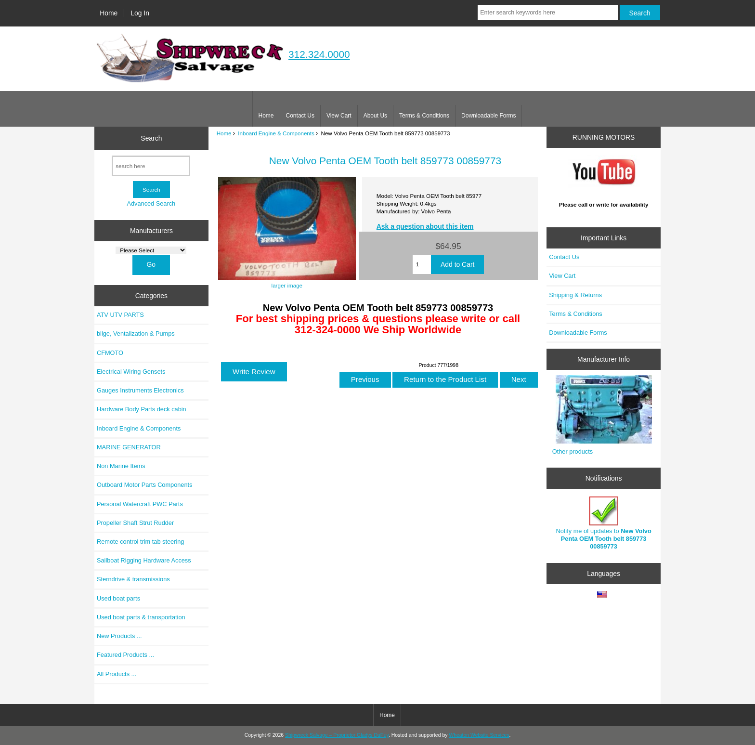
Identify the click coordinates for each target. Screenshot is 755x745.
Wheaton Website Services (479, 735)
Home (108, 13)
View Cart (338, 115)
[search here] (151, 166)
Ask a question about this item (425, 226)
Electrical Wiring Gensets (131, 371)
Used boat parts (118, 598)
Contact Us (300, 115)
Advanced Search (151, 203)
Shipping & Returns (575, 295)
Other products (572, 451)
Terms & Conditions (424, 115)
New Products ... (119, 636)
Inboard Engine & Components (276, 133)
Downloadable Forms (488, 115)
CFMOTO (110, 352)
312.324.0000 (319, 54)
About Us (375, 115)
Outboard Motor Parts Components (144, 484)
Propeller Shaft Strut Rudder (135, 522)
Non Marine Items (121, 466)
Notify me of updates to (603, 523)
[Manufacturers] (151, 250)
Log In (139, 13)
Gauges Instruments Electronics (140, 390)
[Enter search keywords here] (547, 12)
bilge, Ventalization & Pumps (136, 333)
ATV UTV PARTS (120, 314)
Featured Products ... (125, 654)
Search (151, 138)
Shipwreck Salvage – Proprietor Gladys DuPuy (337, 735)
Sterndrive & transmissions (133, 579)
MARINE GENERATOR (129, 447)
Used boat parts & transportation (141, 617)
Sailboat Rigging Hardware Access (144, 560)
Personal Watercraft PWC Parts (140, 504)
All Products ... (116, 674)
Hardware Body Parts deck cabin (141, 409)
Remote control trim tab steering (140, 541)
